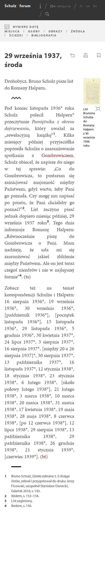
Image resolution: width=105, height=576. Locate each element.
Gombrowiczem (57, 155)
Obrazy (55, 31)
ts (27, 276)
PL (81, 6)
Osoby (34, 31)
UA (88, 6)
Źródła (78, 31)
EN (95, 6)
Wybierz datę (26, 27)
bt (44, 456)
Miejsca (12, 31)
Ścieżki (16, 35)
